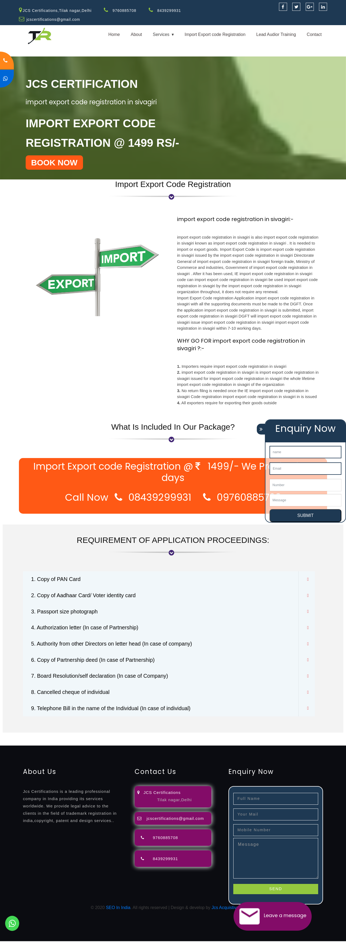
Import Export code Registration (215, 34)
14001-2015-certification (80, 743)
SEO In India (118, 908)
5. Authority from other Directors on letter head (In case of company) (112, 644)
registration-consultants (60, 736)
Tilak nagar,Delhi (174, 800)
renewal (235, 736)
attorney (182, 736)
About (136, 34)
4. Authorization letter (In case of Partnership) (85, 628)
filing (168, 736)
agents (197, 736)
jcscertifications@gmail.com (53, 19)
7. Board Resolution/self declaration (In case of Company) (100, 677)
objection (138, 736)
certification (328, 736)
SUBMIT (305, 515)
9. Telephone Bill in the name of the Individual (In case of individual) (111, 709)
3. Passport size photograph (64, 612)
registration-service (18, 736)
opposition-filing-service (106, 736)
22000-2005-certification (127, 743)
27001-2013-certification (175, 743)
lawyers (156, 736)
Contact (314, 34)
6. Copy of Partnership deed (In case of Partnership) (93, 660)
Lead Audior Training (276, 34)
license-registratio (298, 736)
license (274, 736)
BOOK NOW (54, 162)
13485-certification (217, 743)
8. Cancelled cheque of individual (71, 693)
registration (216, 736)
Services (161, 34)
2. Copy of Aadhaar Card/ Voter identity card (84, 596)
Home (114, 34)
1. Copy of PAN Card (56, 579)
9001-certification (39, 743)
